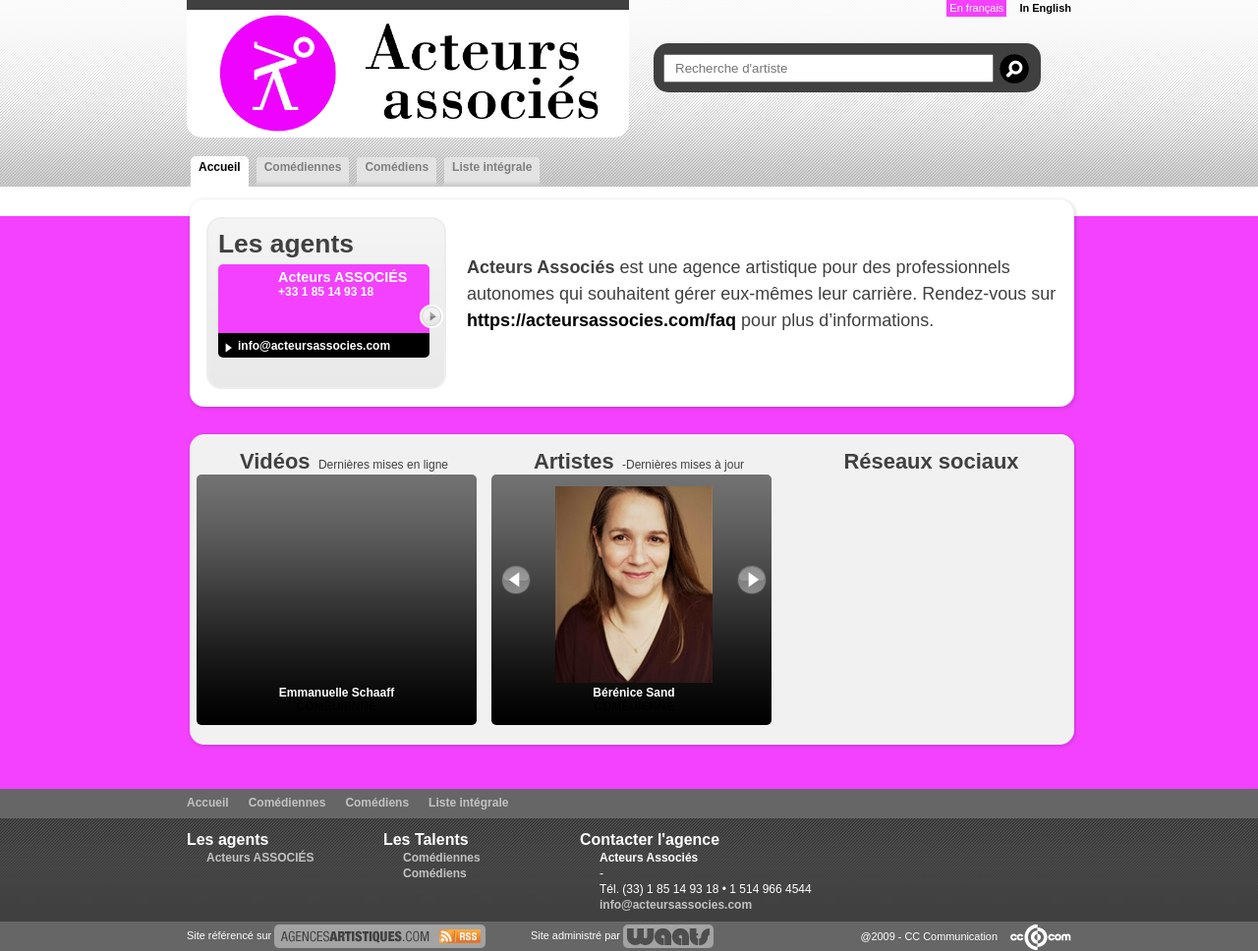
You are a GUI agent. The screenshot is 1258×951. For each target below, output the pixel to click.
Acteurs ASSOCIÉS (260, 858)
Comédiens (397, 167)
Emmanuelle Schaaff (336, 692)
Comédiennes (303, 167)
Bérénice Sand (634, 685)
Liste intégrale (492, 167)
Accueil (220, 167)
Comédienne (336, 706)
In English (1045, 8)
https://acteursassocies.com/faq (601, 320)
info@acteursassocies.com (314, 346)
